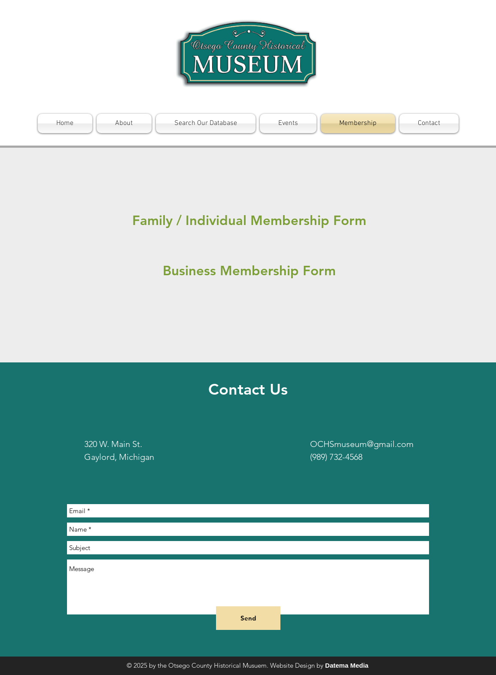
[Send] (248, 618)
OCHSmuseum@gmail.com (362, 444)
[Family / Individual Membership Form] (249, 220)
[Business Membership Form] (249, 270)
